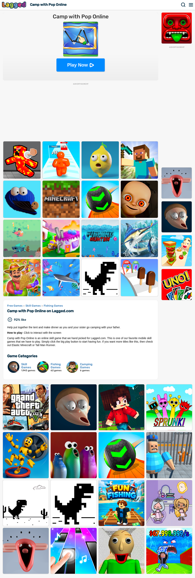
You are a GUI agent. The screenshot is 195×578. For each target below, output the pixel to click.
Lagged (14, 5)
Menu (191, 5)
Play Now (77, 65)
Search (183, 5)
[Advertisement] (176, 107)
